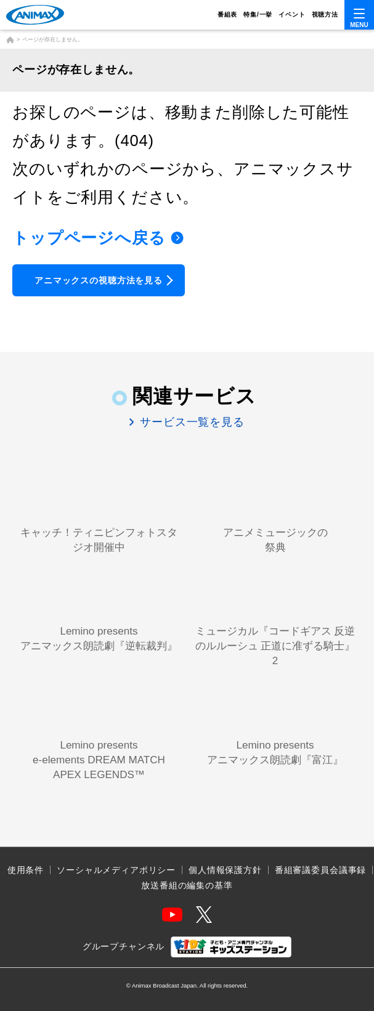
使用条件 (25, 870)
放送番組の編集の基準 (186, 885)
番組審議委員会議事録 (320, 870)
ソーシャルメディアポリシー (116, 870)
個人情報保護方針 (225, 870)
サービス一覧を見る (190, 422)
